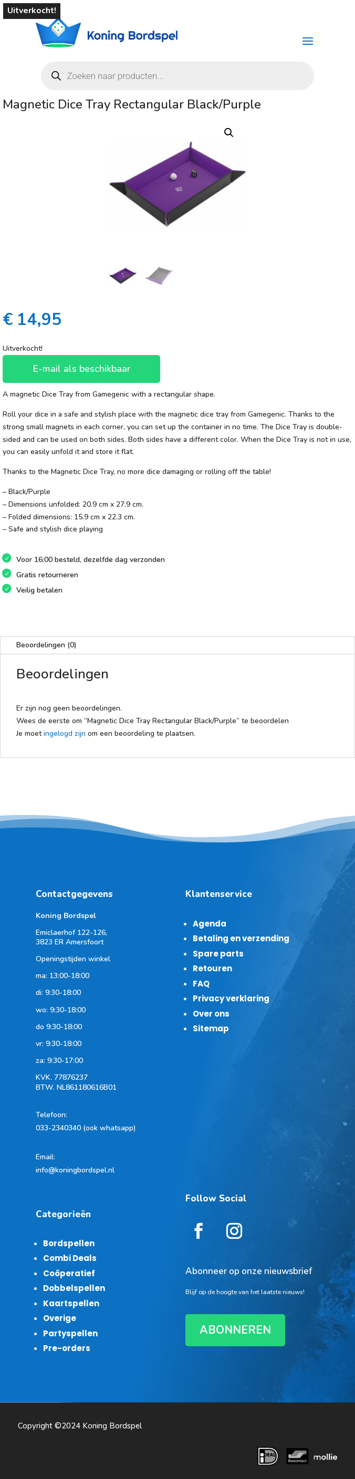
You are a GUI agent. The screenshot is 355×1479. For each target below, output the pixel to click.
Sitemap (211, 1028)
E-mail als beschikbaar (81, 368)
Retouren (212, 968)
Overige (59, 1318)
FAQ (201, 983)
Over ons (211, 1013)
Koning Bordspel (112, 1426)
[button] (229, 132)
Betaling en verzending (241, 938)
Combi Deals (70, 1258)
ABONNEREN (235, 1330)
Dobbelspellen (74, 1288)
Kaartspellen (71, 1303)
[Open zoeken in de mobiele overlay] (178, 75)
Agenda (209, 923)
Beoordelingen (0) (46, 645)
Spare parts (218, 953)
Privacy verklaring (231, 998)
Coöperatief (69, 1273)
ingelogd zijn (65, 733)
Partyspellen (70, 1333)
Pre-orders (66, 1348)
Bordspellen (69, 1243)
